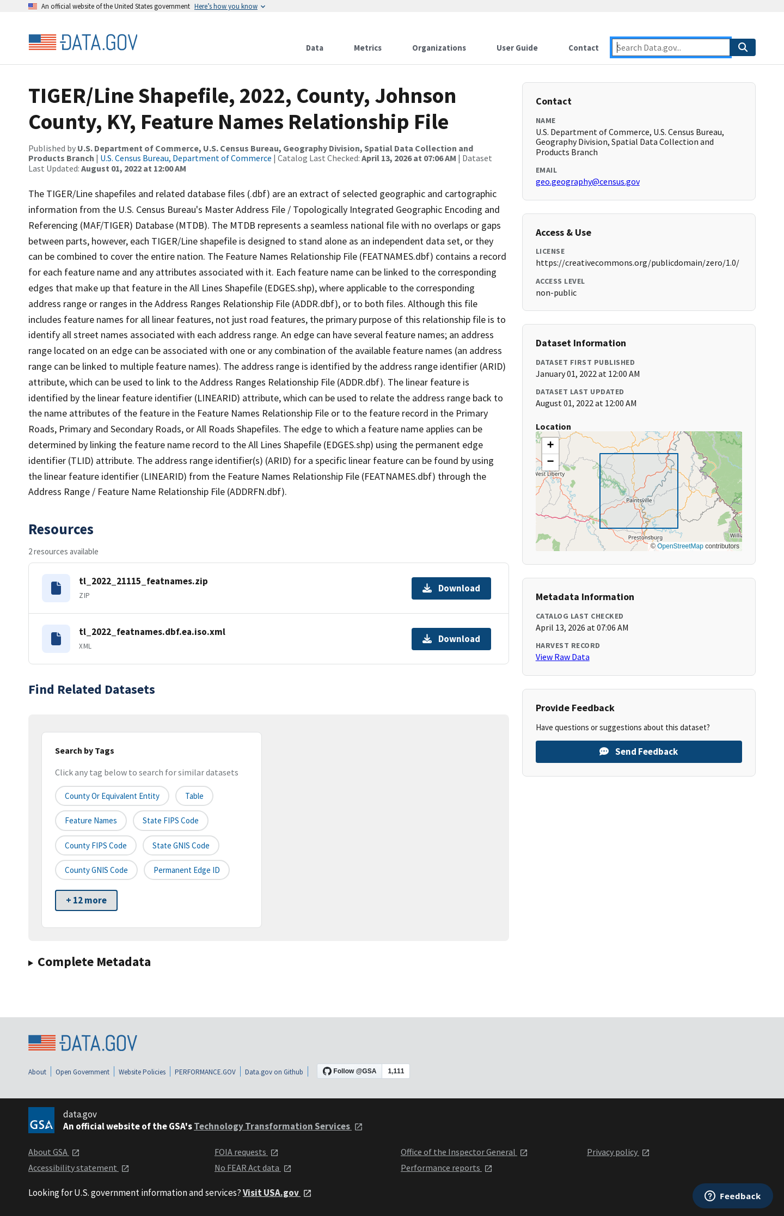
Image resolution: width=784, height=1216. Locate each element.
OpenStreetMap (680, 546)
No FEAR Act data (253, 1167)
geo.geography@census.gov (588, 181)
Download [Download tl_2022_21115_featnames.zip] (451, 588)
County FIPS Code (96, 845)
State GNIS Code (181, 845)
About (37, 1072)
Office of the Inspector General (464, 1151)
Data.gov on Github (274, 1072)
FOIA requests (247, 1151)
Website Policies (142, 1072)
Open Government (82, 1072)
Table (194, 796)
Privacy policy (618, 1151)
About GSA (54, 1151)
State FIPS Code (171, 820)
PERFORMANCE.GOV (205, 1072)
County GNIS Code (96, 870)
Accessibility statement (79, 1167)
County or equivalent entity (112, 796)
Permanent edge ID (187, 870)
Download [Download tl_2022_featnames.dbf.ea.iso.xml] (451, 639)
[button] (550, 446)
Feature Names (91, 820)
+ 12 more (86, 900)
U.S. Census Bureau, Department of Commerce (186, 157)
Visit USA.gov (277, 1193)
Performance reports (447, 1167)
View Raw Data (563, 656)
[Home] (82, 42)
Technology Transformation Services (278, 1126)
